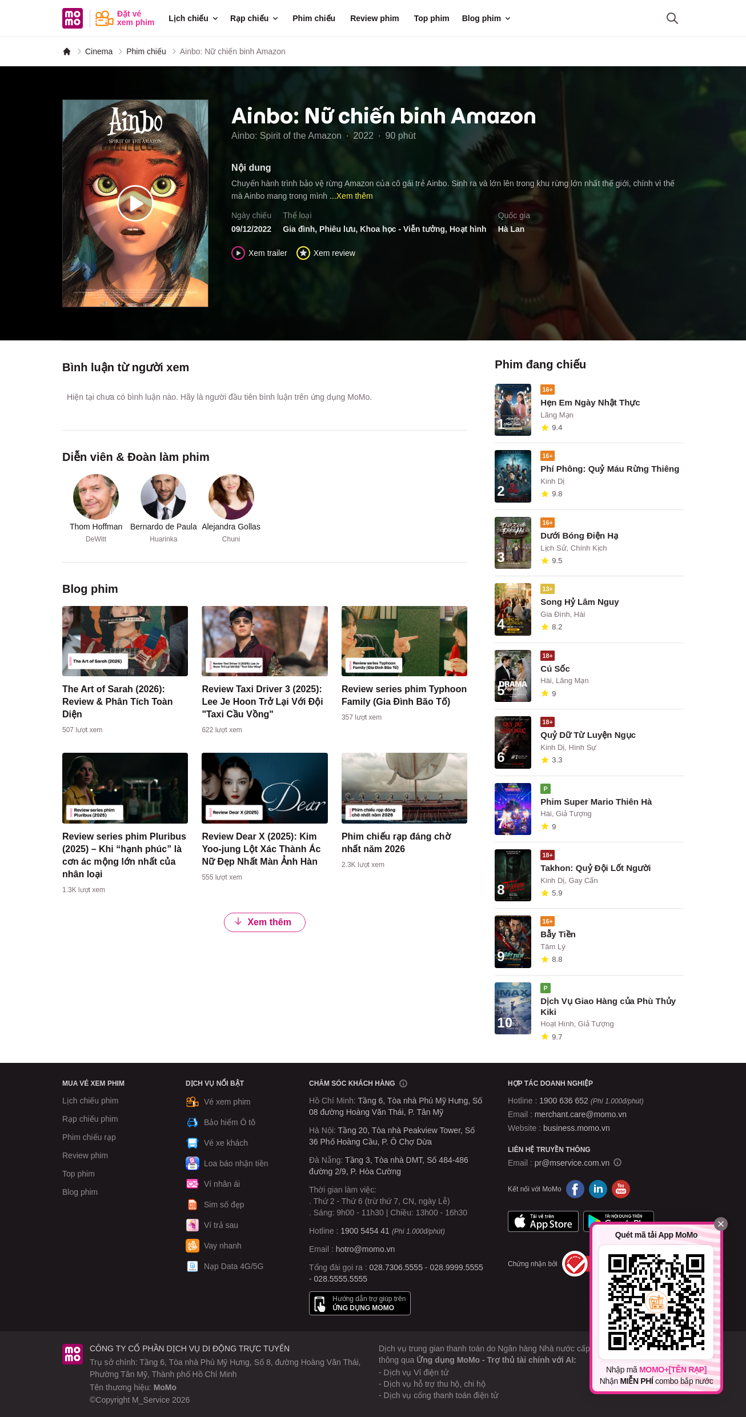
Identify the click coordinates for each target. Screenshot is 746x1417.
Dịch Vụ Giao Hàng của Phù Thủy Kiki (608, 1006)
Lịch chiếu (194, 18)
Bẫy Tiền (558, 934)
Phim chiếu (313, 18)
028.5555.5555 (340, 1278)
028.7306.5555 (396, 1267)
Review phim (374, 18)
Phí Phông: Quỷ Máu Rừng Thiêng (609, 468)
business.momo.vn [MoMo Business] (576, 1128)
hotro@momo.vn (365, 1249)
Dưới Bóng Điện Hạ (579, 535)
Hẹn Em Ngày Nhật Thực (590, 402)
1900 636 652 (591, 1100)
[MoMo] (66, 51)
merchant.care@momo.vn (581, 1114)
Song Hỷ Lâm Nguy (579, 602)
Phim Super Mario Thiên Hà (596, 801)
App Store (543, 1221)
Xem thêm (262, 921)
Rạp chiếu (255, 18)
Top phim (432, 18)
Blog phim (487, 18)
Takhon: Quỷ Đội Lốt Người (595, 868)
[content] (125, 673)
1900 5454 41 (365, 1230)
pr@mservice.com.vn (572, 1162)
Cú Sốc (555, 668)
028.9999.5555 (456, 1267)
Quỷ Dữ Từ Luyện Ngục (588, 735)
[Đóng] (721, 1224)
